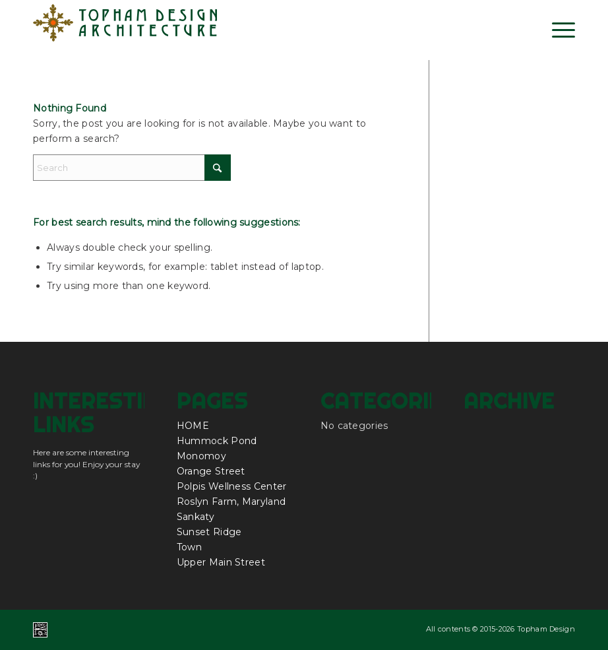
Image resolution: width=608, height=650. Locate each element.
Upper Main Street (221, 562)
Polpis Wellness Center (232, 486)
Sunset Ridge (209, 532)
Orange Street (211, 471)
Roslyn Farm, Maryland (231, 501)
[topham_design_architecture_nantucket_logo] (125, 29)
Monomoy (201, 456)
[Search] (132, 167)
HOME (193, 426)
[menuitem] (557, 29)
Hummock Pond (217, 441)
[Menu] (557, 29)
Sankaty (195, 517)
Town (189, 547)
